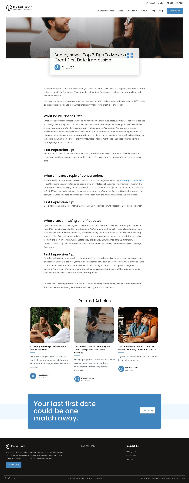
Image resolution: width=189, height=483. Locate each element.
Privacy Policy (180, 478)
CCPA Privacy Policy (158, 478)
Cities (120, 10)
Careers (129, 459)
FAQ (153, 10)
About (144, 10)
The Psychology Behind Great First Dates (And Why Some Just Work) (137, 348)
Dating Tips (131, 451)
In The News (131, 455)
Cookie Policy (170, 478)
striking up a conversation (132, 180)
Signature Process (105, 10)
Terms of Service (144, 478)
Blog (161, 10)
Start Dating (175, 11)
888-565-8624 (88, 446)
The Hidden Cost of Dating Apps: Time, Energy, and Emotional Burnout (92, 349)
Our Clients (132, 10)
